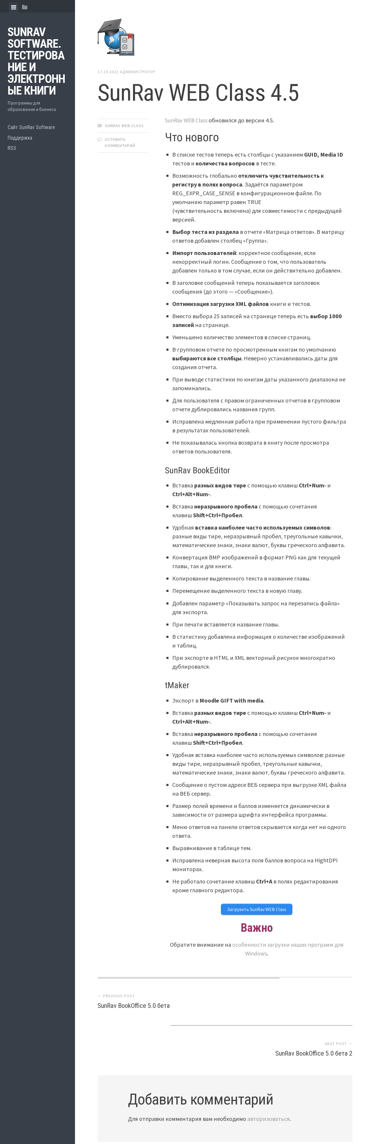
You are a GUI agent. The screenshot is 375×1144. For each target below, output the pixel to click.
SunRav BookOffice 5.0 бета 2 (307, 1005)
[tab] (13, 7)
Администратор (137, 71)
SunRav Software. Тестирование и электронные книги (36, 61)
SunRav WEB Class (124, 125)
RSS (12, 148)
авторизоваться (268, 1072)
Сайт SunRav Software (31, 127)
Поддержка (20, 138)
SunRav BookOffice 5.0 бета (140, 1005)
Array (221, 1119)
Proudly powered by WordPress (139, 1119)
